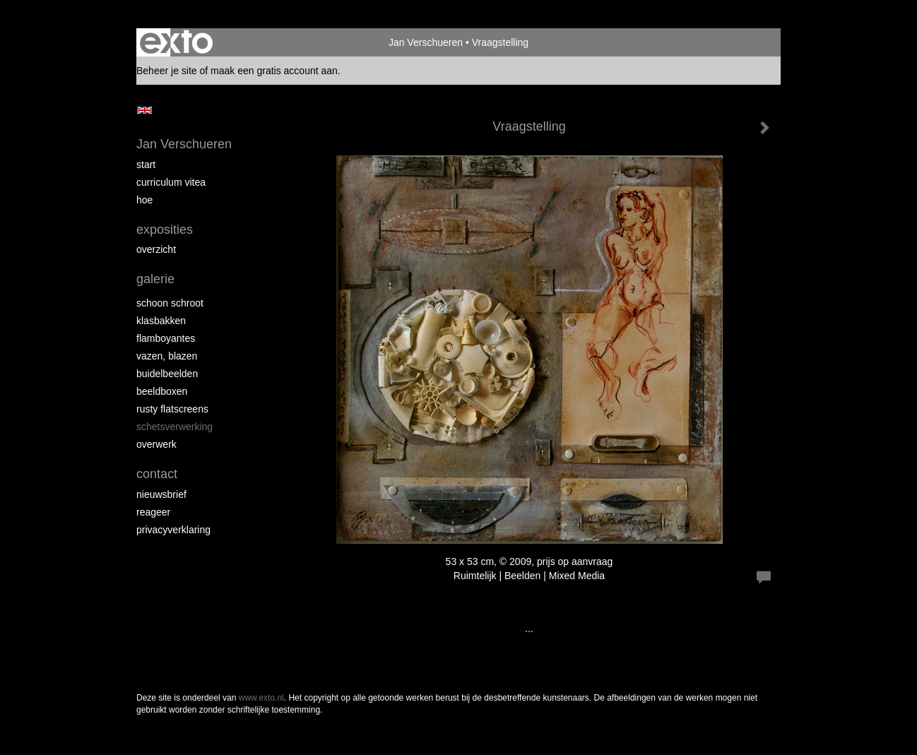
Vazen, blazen (166, 356)
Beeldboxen (161, 391)
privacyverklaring (173, 529)
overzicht (156, 249)
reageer (153, 512)
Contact (156, 474)
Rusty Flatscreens (172, 409)
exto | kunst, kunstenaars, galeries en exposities (176, 42)
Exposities (164, 229)
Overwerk (156, 444)
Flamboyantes (165, 338)
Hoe (144, 200)
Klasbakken (161, 320)
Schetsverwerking (174, 426)
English (144, 110)
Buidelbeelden (167, 373)
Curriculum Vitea (171, 182)
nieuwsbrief (161, 494)
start (145, 164)
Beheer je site (166, 70)
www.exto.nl (261, 698)
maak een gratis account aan (274, 70)
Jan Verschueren (426, 42)
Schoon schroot (169, 303)
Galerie (155, 279)
